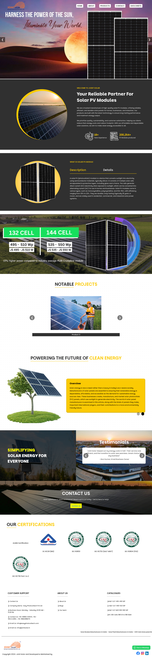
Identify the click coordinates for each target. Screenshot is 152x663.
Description (78, 170)
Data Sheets (136, 6)
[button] (142, 414)
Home (79, 6)
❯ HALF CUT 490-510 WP (116, 606)
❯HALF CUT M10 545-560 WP (117, 610)
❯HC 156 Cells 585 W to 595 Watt (119, 615)
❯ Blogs (60, 606)
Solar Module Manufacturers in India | (96, 632)
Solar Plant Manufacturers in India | (123, 632)
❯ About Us (62, 601)
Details (108, 170)
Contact (120, 6)
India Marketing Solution (63, 654)
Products (105, 6)
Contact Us (76, 506)
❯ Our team (62, 610)
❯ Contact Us (13, 601)
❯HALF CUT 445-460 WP (116, 601)
